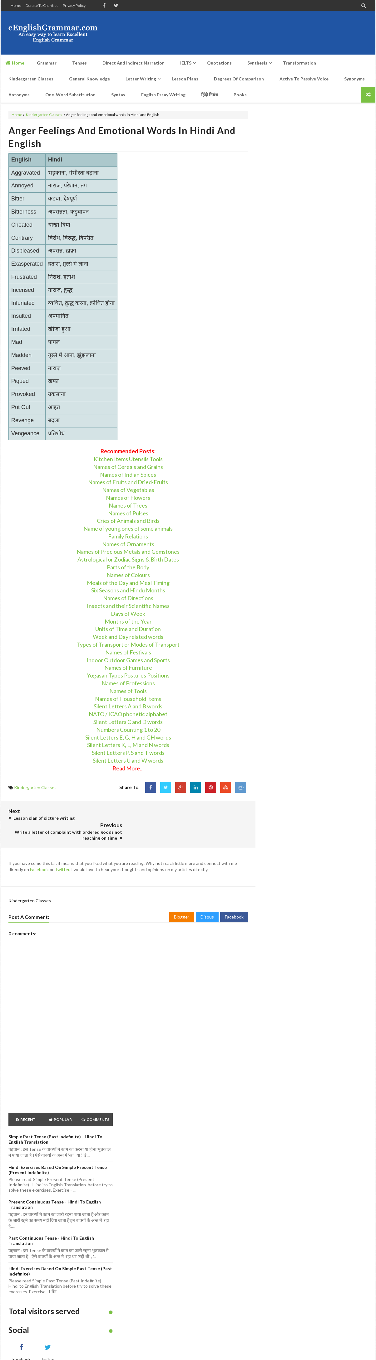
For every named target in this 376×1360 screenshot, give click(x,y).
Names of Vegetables (128, 489)
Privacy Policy (74, 5)
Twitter (62, 855)
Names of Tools (128, 690)
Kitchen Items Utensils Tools (128, 459)
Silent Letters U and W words (128, 760)
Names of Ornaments (128, 544)
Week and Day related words (128, 636)
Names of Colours (128, 574)
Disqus (207, 902)
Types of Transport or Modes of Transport (128, 644)
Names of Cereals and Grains (128, 466)
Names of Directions (128, 598)
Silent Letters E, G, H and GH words (128, 737)
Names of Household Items (128, 698)
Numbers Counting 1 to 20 (128, 729)
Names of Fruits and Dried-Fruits (128, 482)
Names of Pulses (128, 513)
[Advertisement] (254, 33)
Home (16, 5)
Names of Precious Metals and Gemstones (128, 551)
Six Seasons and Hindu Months (128, 590)
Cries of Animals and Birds (128, 520)
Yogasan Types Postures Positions (128, 675)
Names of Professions (128, 683)
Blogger (181, 902)
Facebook (39, 855)
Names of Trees (128, 505)
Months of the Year (128, 621)
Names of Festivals (128, 652)
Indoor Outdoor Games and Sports (128, 660)
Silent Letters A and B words (128, 706)
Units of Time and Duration (128, 628)
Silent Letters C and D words (128, 721)
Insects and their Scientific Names (128, 605)
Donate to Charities (42, 5)
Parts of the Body (128, 567)
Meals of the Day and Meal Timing (128, 582)
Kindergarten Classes (44, 114)
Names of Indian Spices (128, 474)
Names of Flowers (128, 497)
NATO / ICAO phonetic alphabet (128, 714)
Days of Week (128, 613)
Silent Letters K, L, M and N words (128, 744)
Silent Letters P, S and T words (128, 752)
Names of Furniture (128, 667)
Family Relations (128, 536)
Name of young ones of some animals (128, 528)
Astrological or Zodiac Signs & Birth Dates (128, 559)
